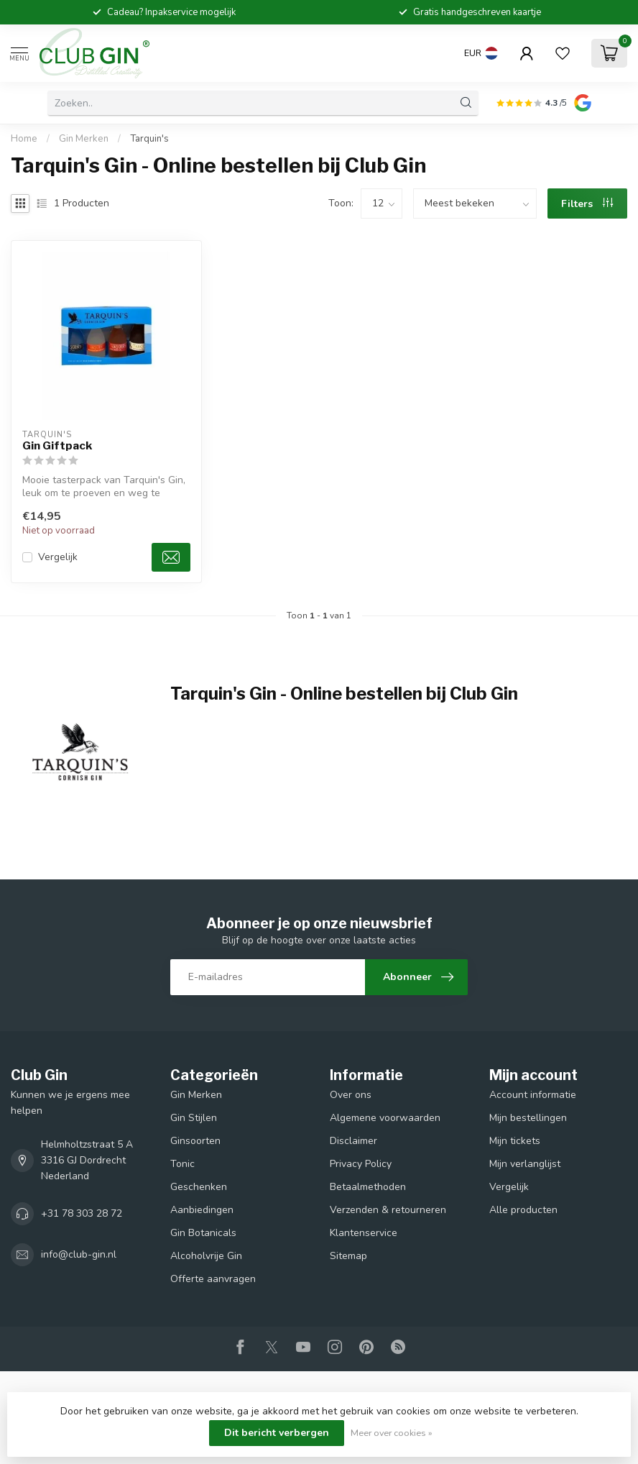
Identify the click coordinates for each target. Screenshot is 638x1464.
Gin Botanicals (203, 1233)
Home (24, 138)
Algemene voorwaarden (385, 1118)
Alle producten (523, 1210)
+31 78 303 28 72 (81, 1213)
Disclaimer (353, 1141)
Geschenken (198, 1187)
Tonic (182, 1164)
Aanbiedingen (202, 1210)
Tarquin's (149, 138)
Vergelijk (58, 557)
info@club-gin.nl (78, 1254)
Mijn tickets (514, 1141)
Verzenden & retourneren (388, 1210)
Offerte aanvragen (213, 1279)
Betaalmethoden (368, 1187)
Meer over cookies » (392, 1433)
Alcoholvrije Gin (206, 1256)
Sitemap (348, 1256)
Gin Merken (83, 138)
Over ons (350, 1095)
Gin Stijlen (193, 1118)
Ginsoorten (195, 1141)
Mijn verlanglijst (524, 1164)
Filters (587, 204)
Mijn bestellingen (528, 1118)
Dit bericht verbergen (276, 1433)
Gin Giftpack (57, 445)
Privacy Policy (361, 1164)
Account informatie (532, 1095)
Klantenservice (363, 1233)
